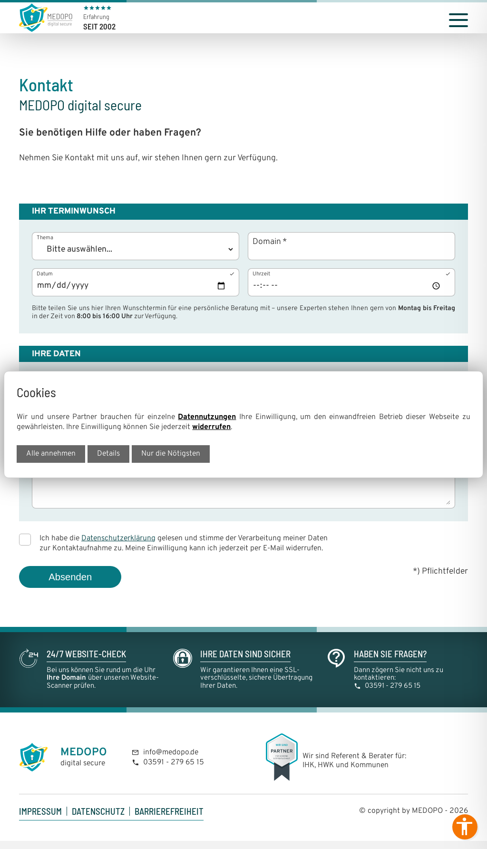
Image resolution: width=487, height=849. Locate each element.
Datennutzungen (207, 417)
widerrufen (211, 427)
